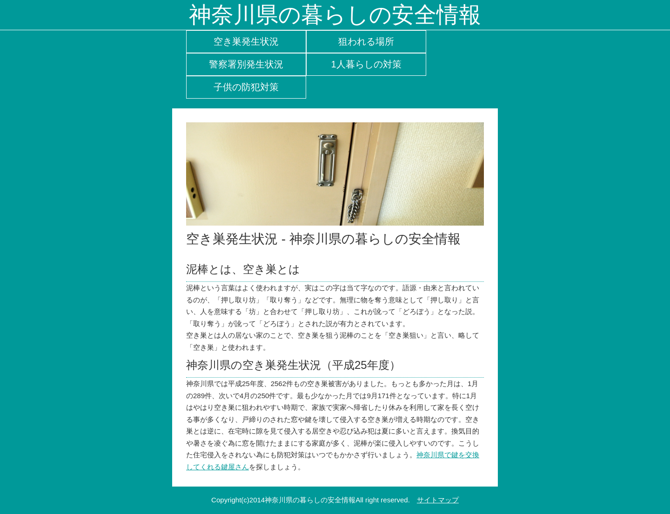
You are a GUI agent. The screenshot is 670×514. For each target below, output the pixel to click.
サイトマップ (438, 500)
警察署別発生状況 (246, 64)
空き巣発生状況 (246, 41)
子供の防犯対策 (246, 87)
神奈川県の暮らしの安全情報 (335, 14)
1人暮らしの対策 (366, 64)
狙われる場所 (366, 41)
